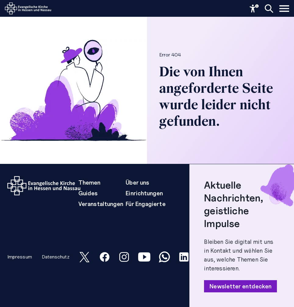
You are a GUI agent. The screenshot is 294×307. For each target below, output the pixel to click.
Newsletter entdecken (240, 286)
